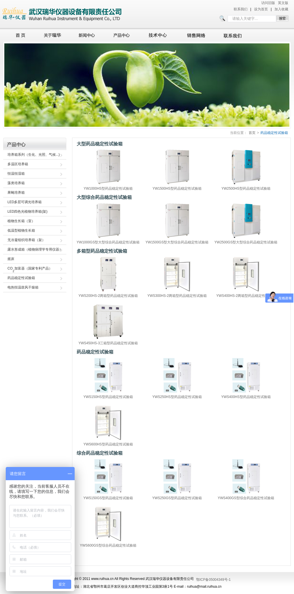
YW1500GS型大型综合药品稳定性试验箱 (177, 242)
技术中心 (160, 34)
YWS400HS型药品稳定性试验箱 (245, 397)
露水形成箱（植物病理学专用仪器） (35, 249)
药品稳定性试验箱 (274, 133)
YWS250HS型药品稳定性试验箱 (177, 397)
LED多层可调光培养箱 (24, 202)
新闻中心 (87, 34)
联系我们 (240, 9)
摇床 (10, 259)
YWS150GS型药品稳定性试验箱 (108, 498)
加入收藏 (281, 9)
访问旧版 (268, 3)
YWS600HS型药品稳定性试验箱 (108, 444)
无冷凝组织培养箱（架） (26, 240)
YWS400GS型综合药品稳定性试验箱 (246, 498)
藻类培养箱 (16, 183)
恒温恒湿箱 (16, 174)
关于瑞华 (52, 34)
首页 (19, 34)
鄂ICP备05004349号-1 (213, 580)
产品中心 (123, 34)
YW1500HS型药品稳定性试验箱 (177, 189)
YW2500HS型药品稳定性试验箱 (245, 189)
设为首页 (261, 9)
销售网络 (197, 34)
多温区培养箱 (17, 164)
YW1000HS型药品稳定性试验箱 (108, 189)
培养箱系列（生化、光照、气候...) (33, 155)
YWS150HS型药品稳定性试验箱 (108, 397)
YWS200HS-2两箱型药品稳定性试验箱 (108, 296)
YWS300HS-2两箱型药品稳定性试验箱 (177, 296)
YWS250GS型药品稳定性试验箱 (177, 498)
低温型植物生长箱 (21, 230)
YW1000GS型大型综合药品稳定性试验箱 (108, 242)
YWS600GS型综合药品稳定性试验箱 (108, 545)
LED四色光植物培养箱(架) (27, 211)
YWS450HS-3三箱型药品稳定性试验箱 (108, 343)
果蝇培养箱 (16, 193)
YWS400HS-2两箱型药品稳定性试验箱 (246, 296)
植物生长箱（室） (21, 221)
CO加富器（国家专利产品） (29, 269)
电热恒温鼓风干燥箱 (22, 287)
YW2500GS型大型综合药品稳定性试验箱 (245, 242)
